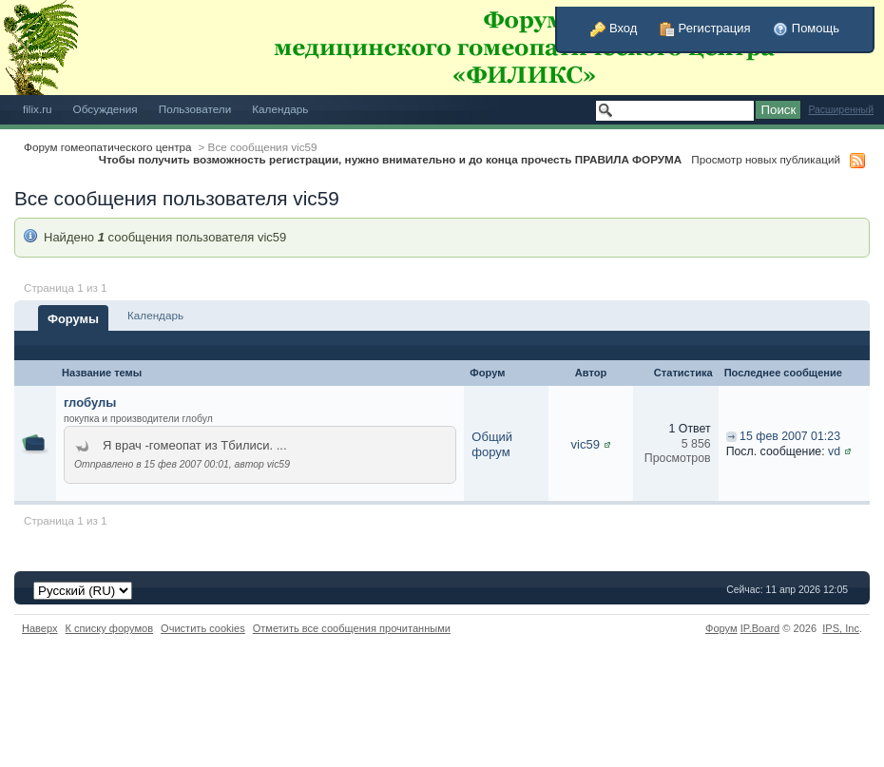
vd (834, 451)
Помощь (806, 28)
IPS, (840, 628)
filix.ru (37, 109)
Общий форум (491, 444)
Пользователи (195, 109)
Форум (721, 628)
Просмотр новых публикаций (765, 159)
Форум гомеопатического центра (108, 147)
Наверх (40, 628)
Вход (613, 28)
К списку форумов (110, 628)
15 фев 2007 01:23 (790, 436)
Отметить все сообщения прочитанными (352, 628)
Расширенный (841, 110)
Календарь (280, 109)
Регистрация (705, 28)
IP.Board (760, 628)
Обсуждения (105, 109)
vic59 (585, 444)
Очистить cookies (203, 628)
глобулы (90, 402)
